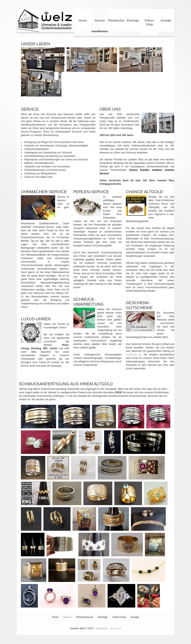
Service (99, 25)
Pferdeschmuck (116, 25)
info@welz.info (134, 354)
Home (82, 25)
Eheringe (133, 25)
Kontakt (166, 25)
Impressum (102, 628)
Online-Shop (149, 27)
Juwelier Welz (45, 20)
